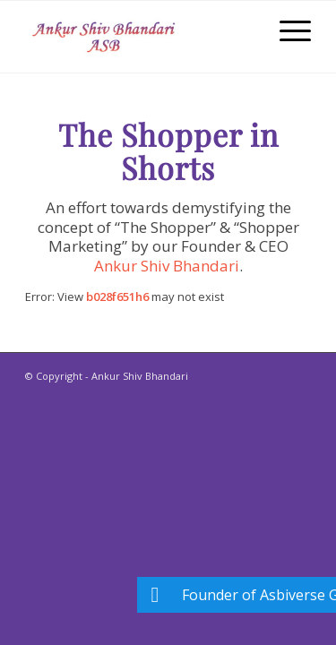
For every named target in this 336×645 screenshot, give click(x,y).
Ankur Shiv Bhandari (166, 265)
